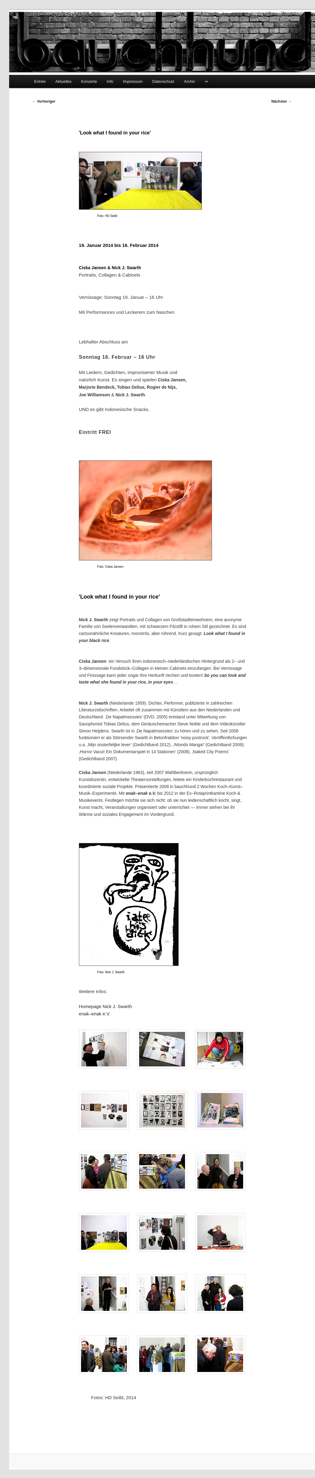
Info (110, 81)
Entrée (40, 81)
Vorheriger (43, 101)
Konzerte (89, 81)
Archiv (189, 81)
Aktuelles (63, 81)
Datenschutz (163, 81)
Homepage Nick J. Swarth (105, 1006)
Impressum (133, 81)
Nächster (281, 101)
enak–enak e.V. (94, 1013)
